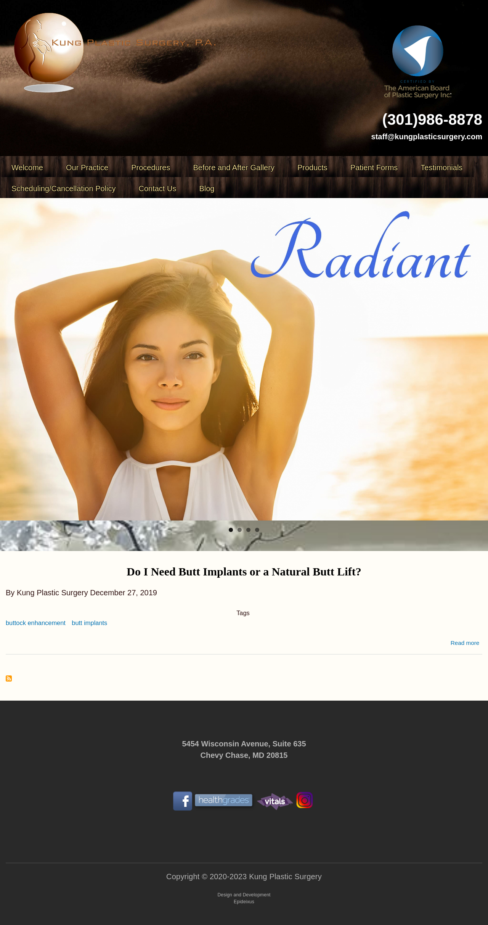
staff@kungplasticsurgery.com (426, 136)
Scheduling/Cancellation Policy (63, 188)
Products (312, 167)
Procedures (150, 167)
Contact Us (158, 188)
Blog (206, 188)
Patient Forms (374, 167)
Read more (465, 643)
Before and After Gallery (233, 167)
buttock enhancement (36, 622)
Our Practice (87, 167)
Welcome (27, 167)
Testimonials (441, 167)
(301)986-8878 (432, 119)
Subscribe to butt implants (9, 678)
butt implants (89, 622)
